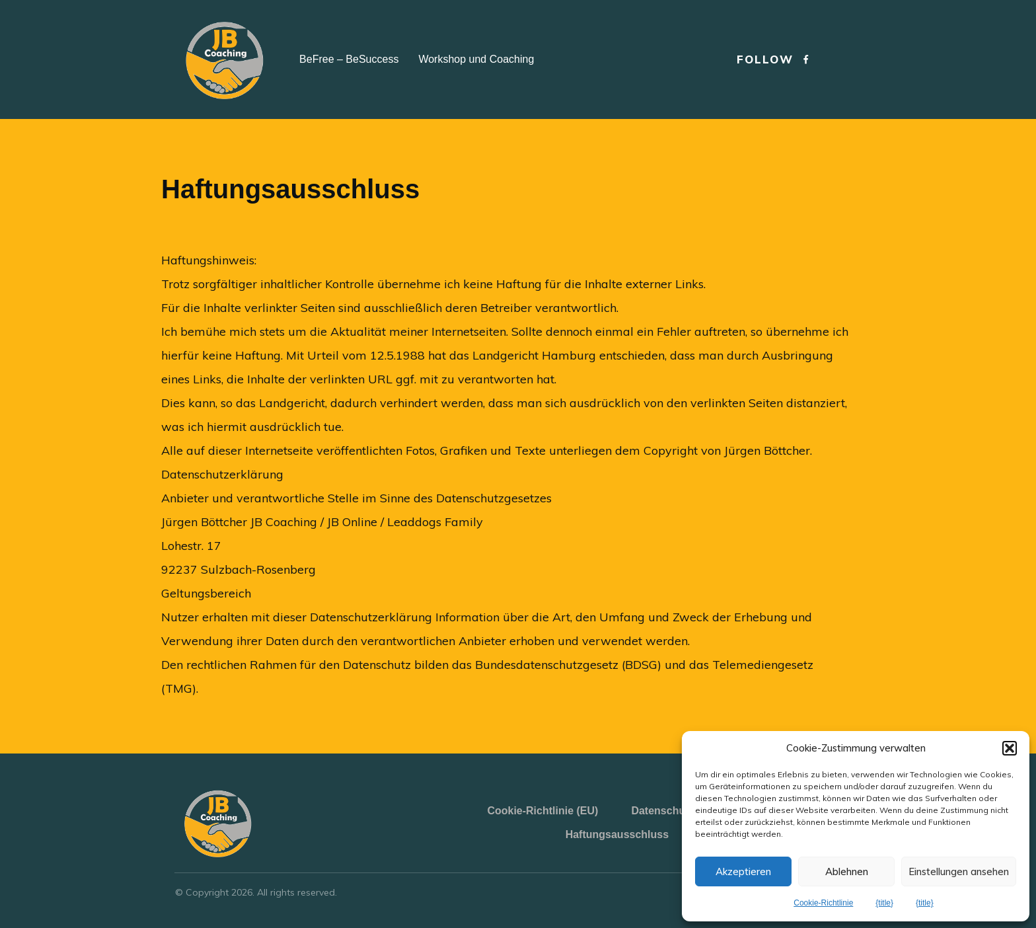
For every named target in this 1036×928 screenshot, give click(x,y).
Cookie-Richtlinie (823, 903)
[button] (1009, 748)
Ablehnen (846, 871)
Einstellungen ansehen (958, 871)
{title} (884, 903)
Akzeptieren (743, 871)
